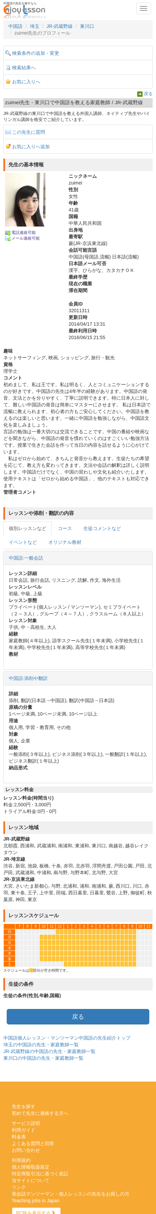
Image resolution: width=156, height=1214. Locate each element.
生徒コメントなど (102, 528)
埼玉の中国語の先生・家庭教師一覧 (41, 1044)
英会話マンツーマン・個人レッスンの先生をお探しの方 (70, 1194)
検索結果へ (24, 67)
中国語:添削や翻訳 (28, 678)
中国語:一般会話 (26, 558)
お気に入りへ (26, 81)
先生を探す (23, 1106)
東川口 (87, 26)
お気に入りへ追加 (31, 146)
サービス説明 (26, 1123)
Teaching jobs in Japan (36, 1200)
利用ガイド (23, 1130)
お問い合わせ (26, 1150)
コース (65, 528)
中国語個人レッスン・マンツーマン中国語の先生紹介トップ (66, 1038)
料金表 (19, 1136)
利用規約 (21, 1160)
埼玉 (34, 26)
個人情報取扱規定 (30, 1167)
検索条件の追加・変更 (35, 53)
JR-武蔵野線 (59, 26)
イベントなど (23, 542)
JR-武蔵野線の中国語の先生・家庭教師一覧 (49, 1051)
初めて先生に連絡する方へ (40, 1113)
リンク (19, 1187)
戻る (148, 93)
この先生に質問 (28, 132)
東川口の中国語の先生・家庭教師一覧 (43, 1058)
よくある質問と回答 (33, 1143)
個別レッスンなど (27, 528)
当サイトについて (30, 1180)
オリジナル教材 (64, 542)
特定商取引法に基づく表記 (40, 1173)
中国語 (15, 26)
